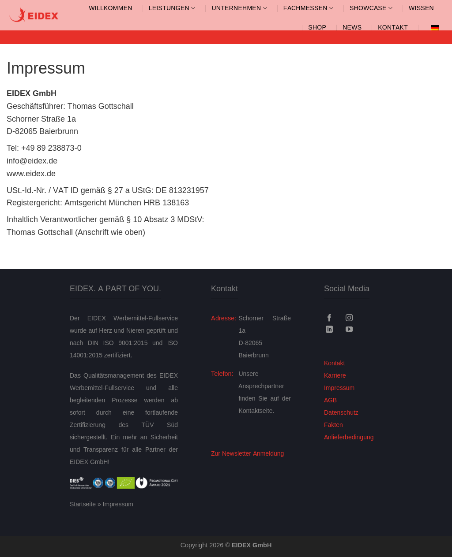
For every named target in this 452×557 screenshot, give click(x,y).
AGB (330, 400)
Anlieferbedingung (349, 437)
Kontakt (393, 27)
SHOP (317, 27)
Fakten (333, 425)
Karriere (335, 375)
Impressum (339, 388)
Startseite (83, 504)
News (352, 27)
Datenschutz (341, 412)
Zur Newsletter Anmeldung (247, 453)
